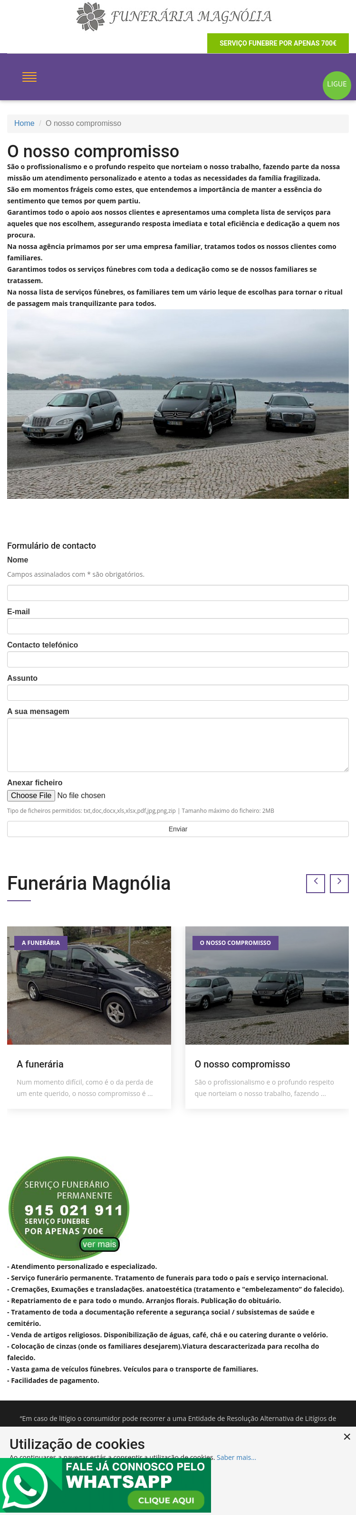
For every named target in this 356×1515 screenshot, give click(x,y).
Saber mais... (236, 1457)
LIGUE (337, 83)
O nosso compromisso (235, 943)
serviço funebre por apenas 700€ (278, 43)
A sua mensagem (38, 711)
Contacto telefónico (42, 645)
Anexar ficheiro (34, 783)
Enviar (178, 829)
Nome (17, 560)
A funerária (41, 943)
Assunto (22, 678)
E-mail (18, 612)
